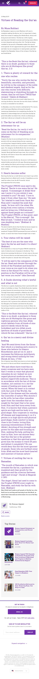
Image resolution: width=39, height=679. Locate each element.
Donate (33, 3)
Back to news (5, 516)
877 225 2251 (29, 618)
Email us (19, 612)
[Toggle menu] (3, 3)
